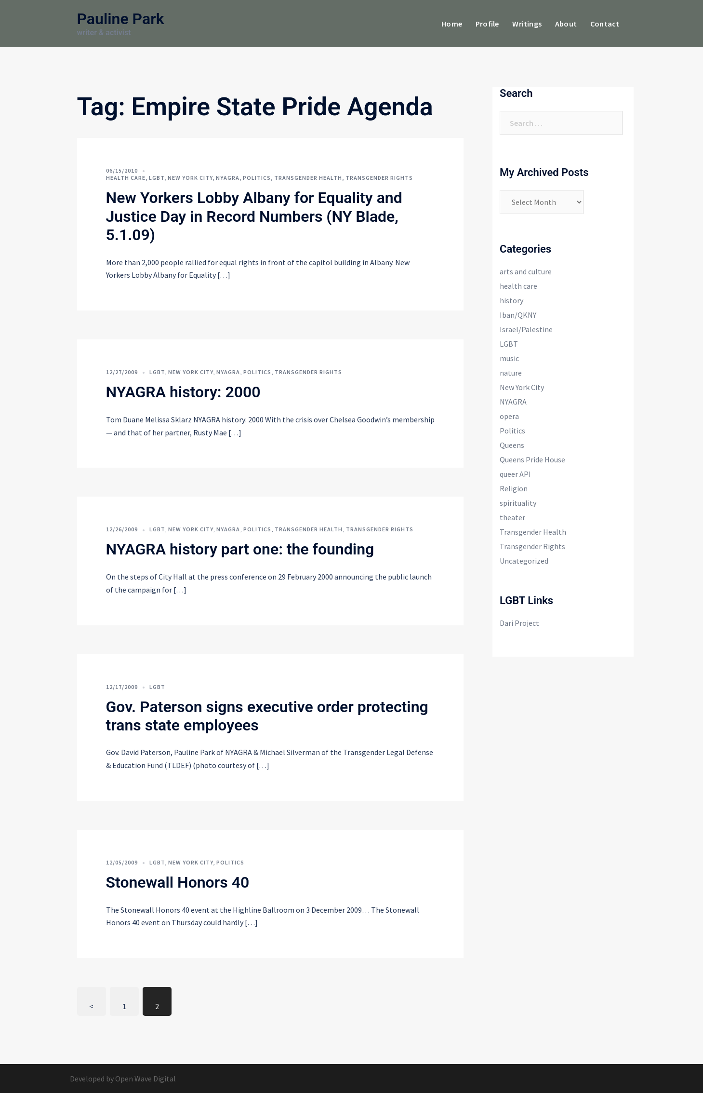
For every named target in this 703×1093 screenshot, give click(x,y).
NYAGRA (227, 177)
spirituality (518, 503)
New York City (190, 177)
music (509, 358)
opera (509, 416)
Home (451, 23)
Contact (604, 23)
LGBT (156, 177)
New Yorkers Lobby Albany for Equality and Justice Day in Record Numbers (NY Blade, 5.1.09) (254, 216)
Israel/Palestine (526, 329)
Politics (257, 177)
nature (511, 373)
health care (126, 177)
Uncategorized (524, 561)
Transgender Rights (379, 177)
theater (512, 517)
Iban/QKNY (518, 315)
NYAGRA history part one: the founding (240, 549)
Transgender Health (308, 177)
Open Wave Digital (145, 1078)
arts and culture (526, 271)
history (511, 300)
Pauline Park (120, 19)
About (566, 23)
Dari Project (519, 623)
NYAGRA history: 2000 (183, 392)
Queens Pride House (532, 459)
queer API (515, 474)
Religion (514, 488)
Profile (487, 23)
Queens (512, 445)
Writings (527, 23)
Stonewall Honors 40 (178, 882)
